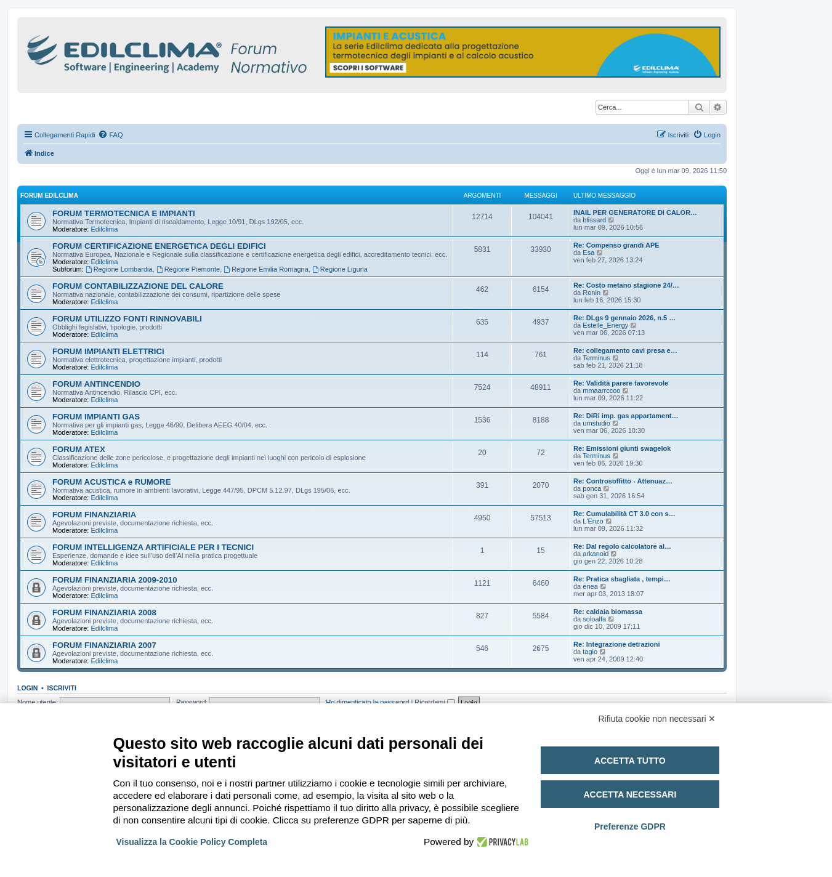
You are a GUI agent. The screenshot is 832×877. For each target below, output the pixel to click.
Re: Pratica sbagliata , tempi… (622, 579)
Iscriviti (61, 688)
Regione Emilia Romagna (266, 269)
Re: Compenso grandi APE (616, 245)
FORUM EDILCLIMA (49, 195)
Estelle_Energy (605, 325)
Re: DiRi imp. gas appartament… (626, 415)
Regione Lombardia (119, 269)
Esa (588, 252)
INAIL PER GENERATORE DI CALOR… (635, 212)
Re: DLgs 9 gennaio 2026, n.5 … (624, 317)
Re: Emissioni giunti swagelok (622, 448)
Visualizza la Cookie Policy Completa (192, 842)
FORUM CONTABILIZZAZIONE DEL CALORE (138, 286)
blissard (594, 220)
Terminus (596, 358)
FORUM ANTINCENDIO (96, 384)
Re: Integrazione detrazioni (616, 644)
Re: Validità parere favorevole (620, 383)
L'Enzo (593, 521)
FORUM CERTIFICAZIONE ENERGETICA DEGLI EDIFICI (159, 246)
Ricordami (434, 702)
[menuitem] (110, 134)
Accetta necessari (629, 794)
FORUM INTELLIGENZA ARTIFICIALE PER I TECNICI (153, 547)
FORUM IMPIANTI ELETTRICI (108, 351)
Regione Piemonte (188, 269)
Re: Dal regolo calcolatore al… (622, 546)
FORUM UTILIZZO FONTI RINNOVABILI (127, 318)
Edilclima (104, 229)
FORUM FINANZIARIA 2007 (104, 645)
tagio (590, 651)
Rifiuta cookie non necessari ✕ (657, 719)
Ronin (591, 292)
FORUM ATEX (78, 449)
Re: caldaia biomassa (607, 611)
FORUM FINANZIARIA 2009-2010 (114, 579)
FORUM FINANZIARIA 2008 (104, 612)
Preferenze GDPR (630, 826)
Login (27, 688)
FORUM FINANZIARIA (94, 514)
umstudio (596, 423)
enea (590, 586)
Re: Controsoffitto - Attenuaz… (622, 481)
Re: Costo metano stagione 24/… (626, 285)
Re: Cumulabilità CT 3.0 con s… (624, 513)
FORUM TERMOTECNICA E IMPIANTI (123, 213)
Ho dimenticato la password (367, 702)
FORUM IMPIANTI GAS (96, 416)
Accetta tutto (630, 761)
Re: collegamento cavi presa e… (625, 350)
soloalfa (594, 619)
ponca (592, 488)
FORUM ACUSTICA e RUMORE (111, 482)
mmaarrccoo (601, 390)
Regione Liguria (340, 269)
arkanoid (595, 553)
